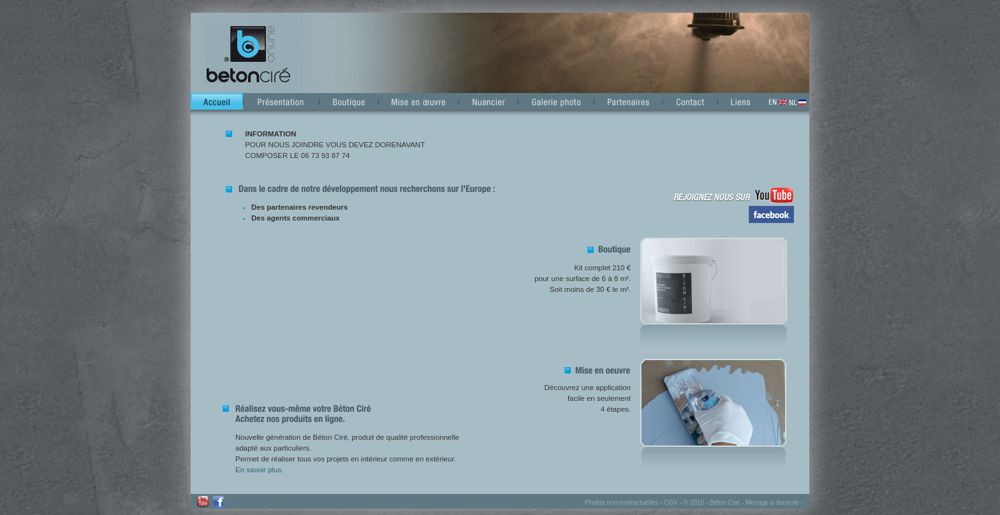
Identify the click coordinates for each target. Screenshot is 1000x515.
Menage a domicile (772, 502)
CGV (671, 502)
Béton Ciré (725, 502)
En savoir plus (258, 470)
